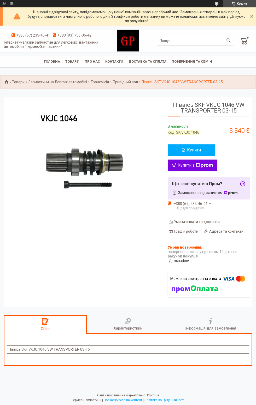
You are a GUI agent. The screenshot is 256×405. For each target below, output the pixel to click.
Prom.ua (153, 395)
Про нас (92, 61)
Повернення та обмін (192, 61)
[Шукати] (228, 41)
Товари (72, 61)
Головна (52, 61)
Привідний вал (125, 82)
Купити (194, 150)
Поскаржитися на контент (123, 400)
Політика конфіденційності (164, 400)
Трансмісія (100, 82)
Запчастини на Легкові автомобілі (57, 82)
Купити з (195, 165)
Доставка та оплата (147, 61)
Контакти (114, 61)
